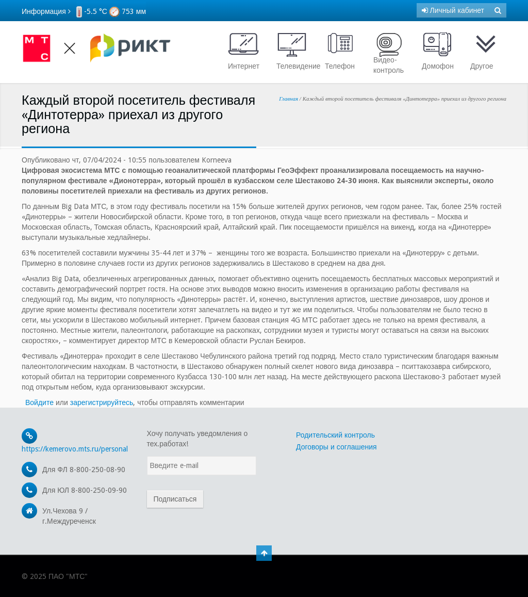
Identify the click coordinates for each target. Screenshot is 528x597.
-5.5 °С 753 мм (111, 11)
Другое (485, 50)
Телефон (340, 50)
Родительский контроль (335, 435)
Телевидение (294, 50)
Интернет (243, 50)
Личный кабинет (453, 10)
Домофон (438, 50)
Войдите (39, 402)
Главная (288, 98)
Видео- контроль (388, 52)
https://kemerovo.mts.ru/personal (75, 449)
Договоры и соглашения (336, 447)
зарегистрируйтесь (102, 402)
